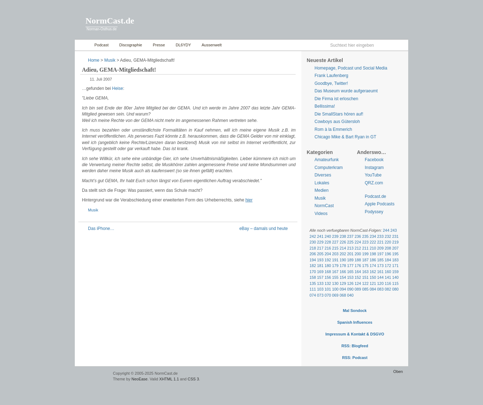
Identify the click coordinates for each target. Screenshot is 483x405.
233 (380, 236)
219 (395, 242)
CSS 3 (193, 379)
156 (327, 277)
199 (365, 254)
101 (327, 289)
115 (395, 283)
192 (327, 260)
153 (350, 277)
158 (313, 277)
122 (365, 283)
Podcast (101, 45)
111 (313, 289)
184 (388, 260)
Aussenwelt (212, 45)
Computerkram (329, 167)
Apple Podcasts (379, 203)
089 (358, 289)
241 (320, 236)
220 (388, 242)
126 (350, 283)
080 (395, 289)
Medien (321, 190)
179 (335, 265)
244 (386, 230)
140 (395, 277)
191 (335, 260)
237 (350, 236)
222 (373, 242)
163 (365, 272)
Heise (117, 88)
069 (335, 295)
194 (313, 260)
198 (373, 254)
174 (373, 265)
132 (327, 283)
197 (380, 254)
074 (313, 295)
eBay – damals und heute (263, 228)
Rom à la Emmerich (333, 129)
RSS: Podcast (354, 357)
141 (388, 277)
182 (313, 265)
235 (365, 236)
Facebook (374, 159)
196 (388, 254)
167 (335, 272)
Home (83, 45)
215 (335, 248)
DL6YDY (183, 45)
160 (388, 272)
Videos (321, 213)
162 (373, 272)
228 (327, 242)
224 (358, 242)
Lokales (322, 182)
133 (320, 283)
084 (373, 289)
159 (395, 272)
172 (388, 265)
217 (320, 248)
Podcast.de (375, 196)
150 (373, 277)
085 (365, 289)
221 (380, 242)
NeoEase (139, 379)
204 (327, 254)
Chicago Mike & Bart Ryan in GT (345, 136)
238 (342, 236)
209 (380, 248)
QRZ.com (374, 182)
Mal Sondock (355, 310)
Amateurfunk (327, 159)
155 (335, 277)
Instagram (374, 167)
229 (320, 242)
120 (380, 283)
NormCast (324, 205)
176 (358, 265)
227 (335, 242)
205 (320, 254)
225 (350, 242)
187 (365, 260)
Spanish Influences (355, 322)
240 (327, 236)
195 (395, 254)
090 (350, 289)
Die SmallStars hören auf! (339, 114)
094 (342, 289)
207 (395, 248)
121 (373, 283)
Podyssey (374, 211)
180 (327, 265)
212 (358, 248)
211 (365, 248)
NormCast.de (109, 20)
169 (320, 272)
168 (327, 272)
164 (358, 272)
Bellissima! (325, 106)
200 (358, 254)
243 (393, 230)
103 (320, 289)
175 (365, 265)
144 (380, 277)
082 (388, 289)
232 (388, 236)
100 (335, 289)
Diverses (323, 175)
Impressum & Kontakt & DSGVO (355, 334)
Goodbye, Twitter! (331, 83)
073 (320, 295)
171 (395, 265)
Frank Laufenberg (331, 75)
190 (342, 260)
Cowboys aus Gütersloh (337, 121)
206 (313, 254)
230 (313, 242)
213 (350, 248)
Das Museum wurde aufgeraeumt (346, 90)
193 (320, 260)
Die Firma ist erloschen (336, 98)
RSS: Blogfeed (354, 346)
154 (342, 277)
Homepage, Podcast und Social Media (351, 68)
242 (313, 236)
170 (313, 272)
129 (342, 283)
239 (335, 236)
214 (342, 248)
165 (350, 272)
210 (373, 248)
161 (380, 272)
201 (350, 254)
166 (342, 272)
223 (365, 242)
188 (358, 260)
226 (342, 242)
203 (335, 254)
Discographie (130, 45)
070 (327, 295)
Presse (159, 45)
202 (342, 254)
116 (388, 283)
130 (335, 283)
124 (358, 283)
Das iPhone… (101, 228)
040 (350, 295)
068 (342, 295)
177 (350, 265)
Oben (398, 371)
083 (380, 289)
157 (320, 277)
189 (350, 260)
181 (320, 265)
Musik (109, 60)
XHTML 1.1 (169, 379)
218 (313, 248)
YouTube (373, 175)
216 (327, 248)
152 (358, 277)
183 (395, 260)
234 (373, 236)
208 (388, 248)
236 (358, 236)
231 (395, 236)
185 (380, 260)
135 (313, 283)
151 (365, 277)
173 (380, 265)
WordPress (93, 376)
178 (342, 265)
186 (373, 260)
